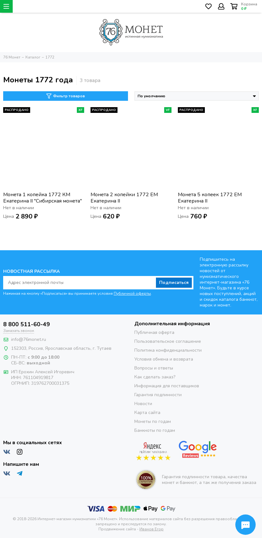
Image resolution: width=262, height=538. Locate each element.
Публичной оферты (132, 293)
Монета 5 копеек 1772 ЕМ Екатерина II (210, 197)
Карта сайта (147, 413)
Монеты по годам (152, 421)
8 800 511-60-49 (26, 324)
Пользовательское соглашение (167, 341)
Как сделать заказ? (154, 377)
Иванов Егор (151, 529)
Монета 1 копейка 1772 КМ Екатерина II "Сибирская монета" (42, 197)
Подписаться (174, 282)
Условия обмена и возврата (163, 359)
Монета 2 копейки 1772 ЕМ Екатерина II (124, 197)
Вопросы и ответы (153, 368)
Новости (143, 404)
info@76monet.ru (28, 339)
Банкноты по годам (154, 430)
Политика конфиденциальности (168, 350)
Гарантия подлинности (158, 395)
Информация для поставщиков (166, 386)
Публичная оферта (154, 332)
